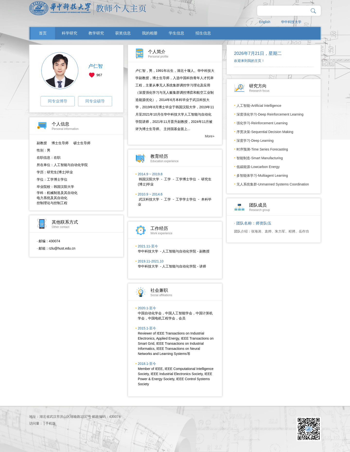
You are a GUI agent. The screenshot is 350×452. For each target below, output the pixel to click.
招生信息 (203, 33)
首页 (43, 33)
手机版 (50, 423)
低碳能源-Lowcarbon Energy (258, 167)
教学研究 (96, 33)
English (264, 22)
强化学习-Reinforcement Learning (262, 123)
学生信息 (176, 33)
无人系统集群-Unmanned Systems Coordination (272, 184)
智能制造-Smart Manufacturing (259, 158)
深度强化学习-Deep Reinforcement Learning (269, 114)
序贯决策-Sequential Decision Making (264, 132)
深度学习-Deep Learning (255, 140)
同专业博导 (57, 101)
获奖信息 (123, 33)
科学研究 (69, 33)
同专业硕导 (95, 101)
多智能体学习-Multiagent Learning (262, 175)
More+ (210, 136)
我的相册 (150, 33)
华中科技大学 (291, 22)
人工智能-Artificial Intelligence (258, 106)
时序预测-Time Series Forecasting (262, 149)
